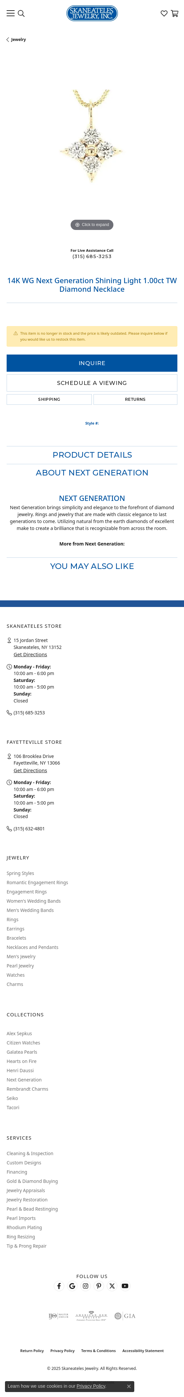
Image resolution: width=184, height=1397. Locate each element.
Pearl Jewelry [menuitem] (20, 966)
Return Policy (32, 1350)
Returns (135, 399)
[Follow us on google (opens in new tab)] (72, 1286)
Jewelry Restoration (27, 1199)
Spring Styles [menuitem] (20, 873)
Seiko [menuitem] (12, 1098)
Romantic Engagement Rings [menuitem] (37, 882)
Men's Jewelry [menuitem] (21, 956)
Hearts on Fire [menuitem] (21, 1061)
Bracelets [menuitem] (16, 938)
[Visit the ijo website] (58, 1316)
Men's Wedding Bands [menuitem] (30, 910)
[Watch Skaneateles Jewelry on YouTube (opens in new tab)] (125, 1286)
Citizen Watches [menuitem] (23, 1042)
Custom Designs (24, 1162)
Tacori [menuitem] (13, 1107)
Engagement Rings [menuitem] (27, 891)
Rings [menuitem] (12, 919)
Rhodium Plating (24, 1227)
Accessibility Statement (143, 1350)
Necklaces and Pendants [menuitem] (32, 947)
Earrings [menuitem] (16, 928)
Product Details (92, 455)
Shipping (49, 399)
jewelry (18, 39)
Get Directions (30, 654)
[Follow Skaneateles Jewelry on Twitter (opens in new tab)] (112, 1286)
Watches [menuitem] (16, 975)
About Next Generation (92, 472)
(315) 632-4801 (29, 828)
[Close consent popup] (129, 1386)
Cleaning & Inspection (30, 1153)
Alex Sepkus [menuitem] (19, 1033)
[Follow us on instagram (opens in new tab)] (85, 1286)
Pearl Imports (21, 1218)
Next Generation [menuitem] (24, 1079)
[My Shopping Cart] (174, 13)
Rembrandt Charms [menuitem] (27, 1089)
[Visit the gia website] (125, 1316)
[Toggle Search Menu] (21, 13)
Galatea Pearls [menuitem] (22, 1052)
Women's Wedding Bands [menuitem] (34, 901)
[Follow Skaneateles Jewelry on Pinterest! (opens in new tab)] (98, 1286)
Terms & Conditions (98, 1350)
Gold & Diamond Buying (32, 1181)
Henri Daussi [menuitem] (20, 1070)
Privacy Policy (62, 1350)
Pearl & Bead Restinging (32, 1209)
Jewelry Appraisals (26, 1190)
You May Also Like (92, 566)
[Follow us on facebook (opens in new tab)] (59, 1286)
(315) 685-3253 (91, 256)
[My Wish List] (164, 13)
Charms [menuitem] (15, 984)
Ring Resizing (21, 1236)
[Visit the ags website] (91, 1316)
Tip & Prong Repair (26, 1246)
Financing (17, 1172)
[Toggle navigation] (10, 13)
